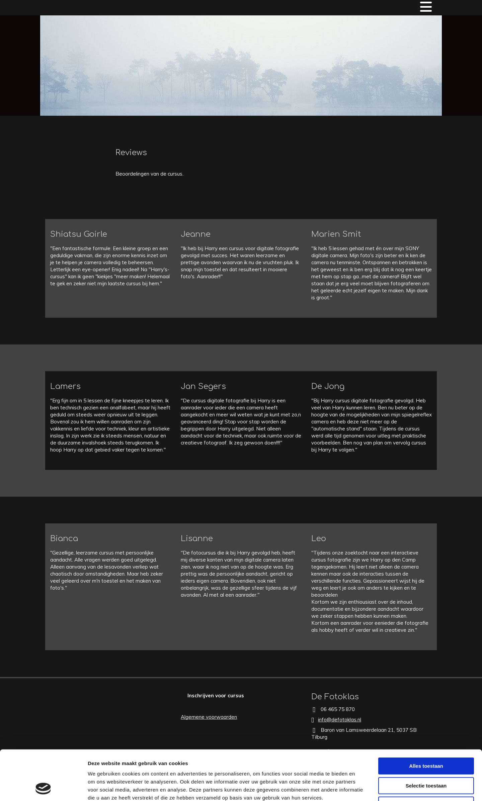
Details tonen (362, 788)
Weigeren (426, 758)
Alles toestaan (426, 719)
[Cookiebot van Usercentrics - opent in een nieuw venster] (43, 788)
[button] (216, 695)
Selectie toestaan (426, 739)
